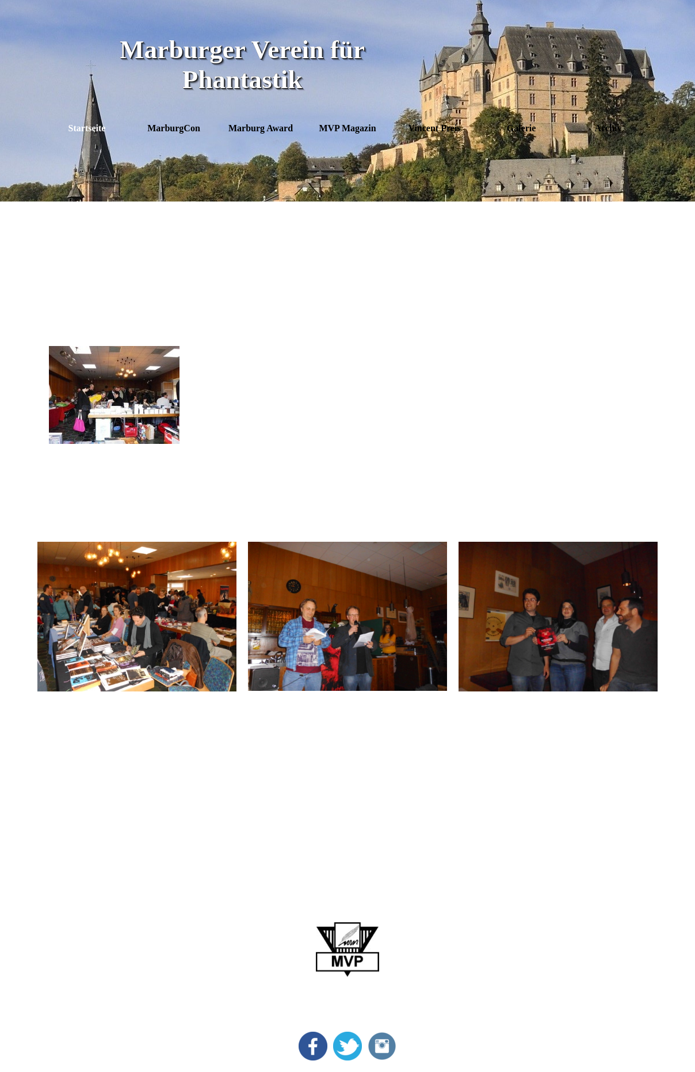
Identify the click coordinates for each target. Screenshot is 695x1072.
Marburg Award (97, 939)
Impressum (549, 921)
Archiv (81, 990)
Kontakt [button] (544, 956)
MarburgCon (92, 921)
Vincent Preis (93, 956)
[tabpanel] (348, 272)
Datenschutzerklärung (569, 939)
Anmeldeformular (562, 973)
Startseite (87, 128)
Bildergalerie (91, 973)
